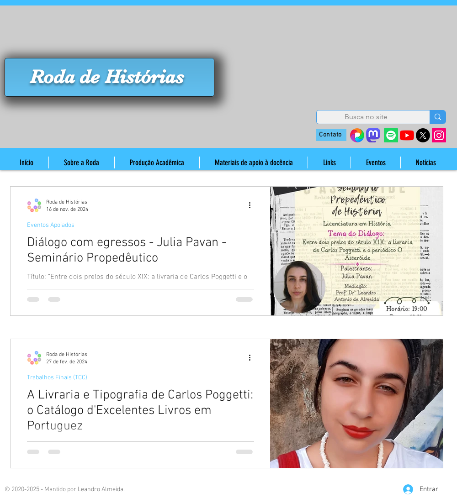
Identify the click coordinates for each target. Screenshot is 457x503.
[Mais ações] (252, 205)
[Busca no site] (366, 117)
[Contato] (331, 135)
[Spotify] (391, 135)
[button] (81, 162)
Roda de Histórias (107, 77)
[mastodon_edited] (373, 135)
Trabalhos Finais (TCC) (57, 378)
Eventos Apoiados (50, 225)
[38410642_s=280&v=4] (357, 135)
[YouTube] (407, 135)
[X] (423, 135)
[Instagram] (439, 135)
